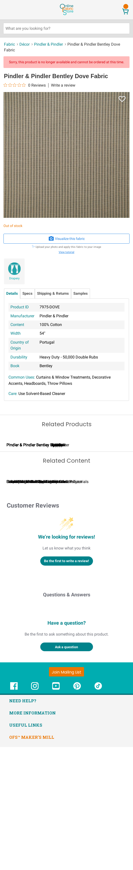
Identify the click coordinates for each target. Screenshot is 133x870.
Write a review (63, 85)
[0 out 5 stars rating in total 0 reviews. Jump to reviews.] (24, 85)
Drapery (14, 278)
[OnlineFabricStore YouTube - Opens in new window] (56, 811)
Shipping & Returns (53, 293)
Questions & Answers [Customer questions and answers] (66, 718)
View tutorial (66, 252)
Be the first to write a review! (66, 684)
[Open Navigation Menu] (13, 9)
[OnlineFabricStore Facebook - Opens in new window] (14, 811)
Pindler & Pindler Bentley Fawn (33, 506)
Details (12, 293)
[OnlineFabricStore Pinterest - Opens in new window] (77, 811)
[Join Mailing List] (66, 795)
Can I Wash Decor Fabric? (89, 604)
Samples (80, 293)
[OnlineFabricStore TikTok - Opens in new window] (98, 811)
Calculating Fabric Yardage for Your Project (44, 604)
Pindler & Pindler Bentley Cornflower (95, 506)
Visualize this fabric (66, 239)
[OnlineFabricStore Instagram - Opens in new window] (35, 811)
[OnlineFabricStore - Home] (66, 14)
